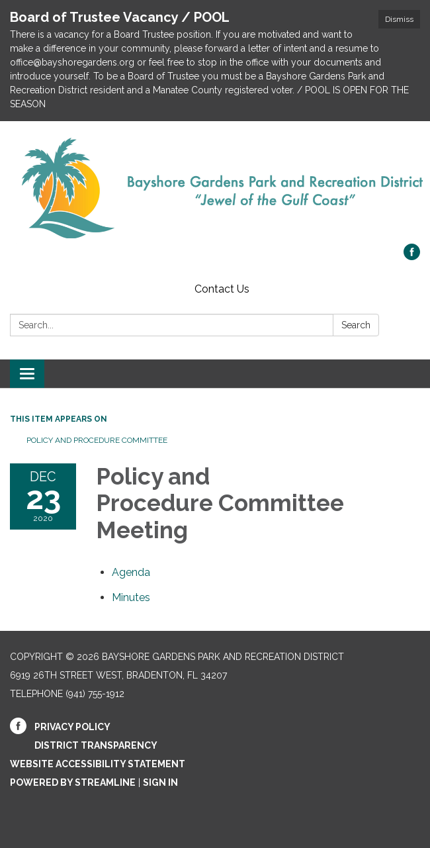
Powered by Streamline (73, 782)
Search (355, 325)
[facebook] (412, 256)
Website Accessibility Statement (97, 764)
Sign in (160, 782)
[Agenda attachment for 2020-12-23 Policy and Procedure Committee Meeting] (131, 572)
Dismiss (399, 19)
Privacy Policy (72, 727)
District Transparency (95, 745)
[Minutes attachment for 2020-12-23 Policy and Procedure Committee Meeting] (131, 597)
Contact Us (221, 289)
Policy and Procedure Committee (96, 440)
